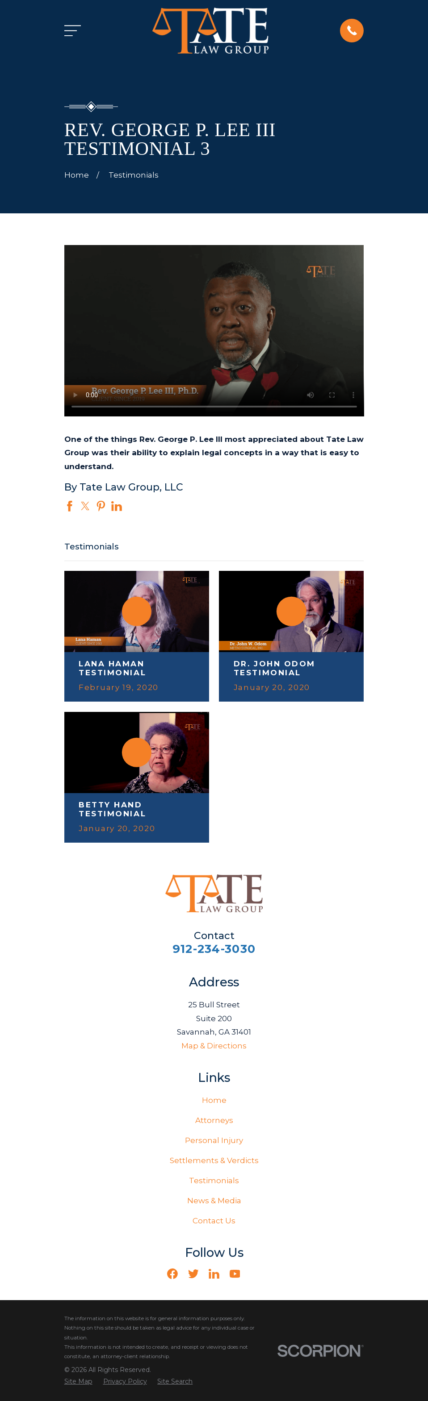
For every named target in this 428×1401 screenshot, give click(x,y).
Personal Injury (214, 1140)
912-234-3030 (214, 949)
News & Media (214, 1200)
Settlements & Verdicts (214, 1160)
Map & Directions (214, 1045)
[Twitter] (193, 1273)
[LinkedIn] (214, 1273)
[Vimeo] (255, 1273)
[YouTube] (235, 1273)
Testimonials (214, 1180)
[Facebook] (172, 1273)
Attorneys (214, 1120)
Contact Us (214, 1220)
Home (214, 1100)
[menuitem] (78, 1382)
